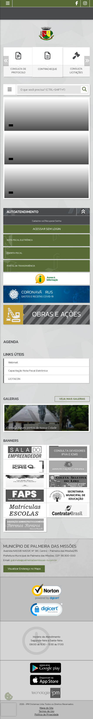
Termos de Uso (46, 711)
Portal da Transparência (21, 265)
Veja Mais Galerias (72, 399)
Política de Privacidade (47, 714)
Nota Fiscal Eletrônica (20, 240)
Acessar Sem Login (47, 229)
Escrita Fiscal (14, 253)
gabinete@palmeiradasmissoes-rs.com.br (34, 560)
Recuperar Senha (53, 221)
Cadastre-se (38, 221)
